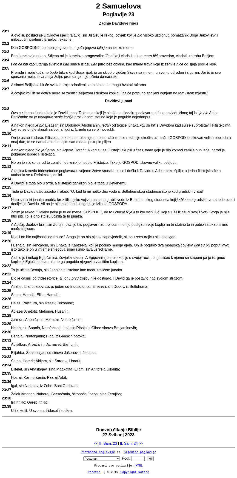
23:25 (6, 291)
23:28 (6, 315)
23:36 (6, 382)
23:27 (6, 307)
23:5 (5, 68)
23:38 (6, 398)
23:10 (6, 134)
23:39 (6, 406)
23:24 (6, 282)
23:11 (6, 146)
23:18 (6, 220)
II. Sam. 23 (108, 443)
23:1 (5, 31)
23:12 (6, 158)
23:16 (6, 196)
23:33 (6, 357)
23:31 (6, 340)
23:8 (5, 109)
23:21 (6, 253)
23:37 (6, 390)
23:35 (6, 373)
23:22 (6, 266)
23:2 (5, 43)
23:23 (6, 274)
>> (141, 443)
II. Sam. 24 (129, 443)
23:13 (6, 167)
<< (96, 443)
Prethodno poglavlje (98, 452)
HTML (139, 465)
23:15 (6, 187)
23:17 (6, 208)
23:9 (5, 121)
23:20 (6, 241)
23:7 (5, 89)
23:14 (6, 179)
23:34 (6, 365)
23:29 (6, 324)
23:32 (6, 349)
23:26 (6, 299)
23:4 (5, 60)
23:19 (6, 233)
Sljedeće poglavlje (140, 452)
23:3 (5, 52)
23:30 (6, 332)
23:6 (5, 81)
